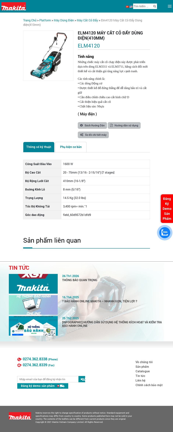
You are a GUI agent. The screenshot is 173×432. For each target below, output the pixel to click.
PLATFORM (45, 20)
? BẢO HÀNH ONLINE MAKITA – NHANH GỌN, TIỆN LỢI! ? (99, 301)
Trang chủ (29, 20)
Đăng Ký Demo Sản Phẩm (167, 209)
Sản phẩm (142, 366)
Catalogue (142, 371)
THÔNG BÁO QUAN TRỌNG (79, 280)
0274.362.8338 (35, 359)
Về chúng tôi (144, 362)
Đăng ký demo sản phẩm (43, 386)
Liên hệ (140, 380)
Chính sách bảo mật (149, 385)
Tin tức (140, 376)
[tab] (38, 147)
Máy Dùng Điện (64, 20)
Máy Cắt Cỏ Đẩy (87, 20)
